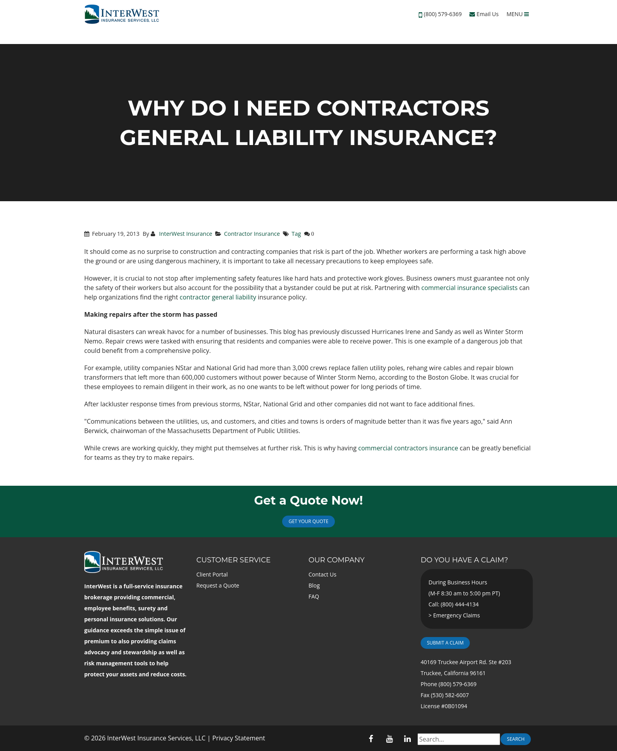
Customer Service (233, 560)
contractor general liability (218, 297)
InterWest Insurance (184, 233)
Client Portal (212, 574)
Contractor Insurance (252, 233)
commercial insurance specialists (469, 287)
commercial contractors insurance (408, 448)
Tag (296, 233)
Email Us (484, 14)
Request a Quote (217, 585)
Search (516, 739)
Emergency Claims (456, 615)
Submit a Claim (445, 642)
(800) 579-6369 (443, 14)
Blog (314, 585)
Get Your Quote (308, 521)
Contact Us (322, 574)
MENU (517, 14)
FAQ (313, 596)
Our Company (336, 560)
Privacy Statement (238, 738)
